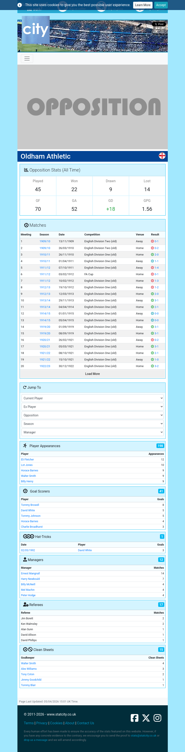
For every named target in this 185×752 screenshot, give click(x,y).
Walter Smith (28, 475)
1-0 (154, 359)
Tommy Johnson (31, 515)
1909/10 (44, 241)
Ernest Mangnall (30, 573)
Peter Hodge (28, 595)
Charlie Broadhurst (32, 526)
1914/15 (44, 313)
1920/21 (44, 340)
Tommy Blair (28, 685)
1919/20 (44, 326)
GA (74, 201)
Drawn (110, 181)
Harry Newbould (30, 578)
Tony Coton (27, 674)
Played (38, 181)
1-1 (154, 261)
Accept (161, 5)
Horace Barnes (29, 470)
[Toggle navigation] (27, 58)
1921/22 (44, 353)
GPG (147, 201)
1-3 (154, 280)
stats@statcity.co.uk (143, 735)
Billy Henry (27, 481)
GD (110, 201)
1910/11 (44, 254)
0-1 (154, 241)
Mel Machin (28, 589)
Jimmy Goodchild (31, 679)
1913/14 (44, 300)
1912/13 (44, 287)
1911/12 (44, 267)
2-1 (154, 307)
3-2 (154, 366)
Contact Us (85, 723)
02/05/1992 (28, 550)
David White (28, 510)
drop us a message (36, 740)
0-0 (154, 313)
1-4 (154, 267)
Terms (29, 723)
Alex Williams (29, 668)
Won (74, 181)
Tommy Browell (30, 504)
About (70, 723)
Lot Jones (27, 465)
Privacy (42, 723)
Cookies (56, 723)
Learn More (143, 5)
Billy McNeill (28, 584)
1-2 (154, 287)
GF (38, 201)
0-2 (154, 248)
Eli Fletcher (27, 459)
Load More (92, 374)
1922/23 (44, 366)
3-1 (154, 300)
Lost (147, 181)
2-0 (154, 254)
